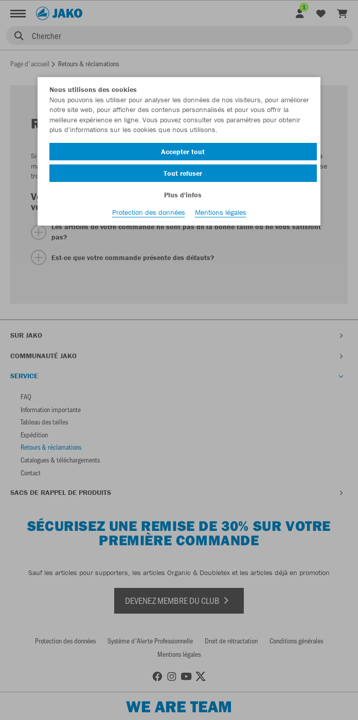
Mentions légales (220, 212)
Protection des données (148, 212)
